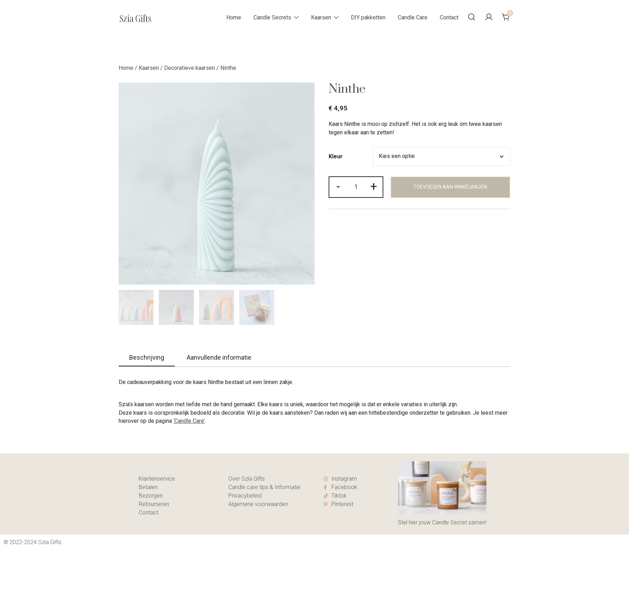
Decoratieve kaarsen (189, 68)
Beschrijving (146, 357)
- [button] (338, 186)
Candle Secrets (272, 17)
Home (233, 17)
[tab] (147, 357)
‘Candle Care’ (189, 421)
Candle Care (412, 17)
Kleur (336, 156)
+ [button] (373, 186)
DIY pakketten (368, 17)
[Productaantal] (356, 187)
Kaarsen (321, 17)
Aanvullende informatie (219, 357)
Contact (449, 17)
